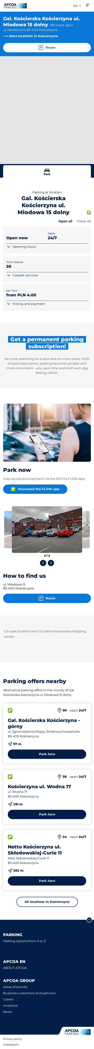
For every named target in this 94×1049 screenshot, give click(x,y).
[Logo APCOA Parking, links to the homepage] (15, 6)
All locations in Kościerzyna (47, 902)
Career (8, 999)
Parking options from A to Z (24, 941)
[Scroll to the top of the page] (89, 919)
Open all (65, 221)
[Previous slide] (43, 563)
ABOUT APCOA (15, 968)
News (7, 1012)
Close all (84, 221)
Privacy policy (12, 1039)
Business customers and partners (29, 993)
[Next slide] (51, 563)
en (77, 6)
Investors (10, 1005)
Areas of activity (15, 987)
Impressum (11, 1044)
